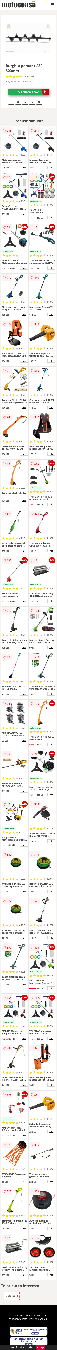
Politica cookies (38, 1319)
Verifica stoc (33, 92)
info (24, 167)
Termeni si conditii (21, 1315)
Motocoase (11, 1295)
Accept (41, 1347)
